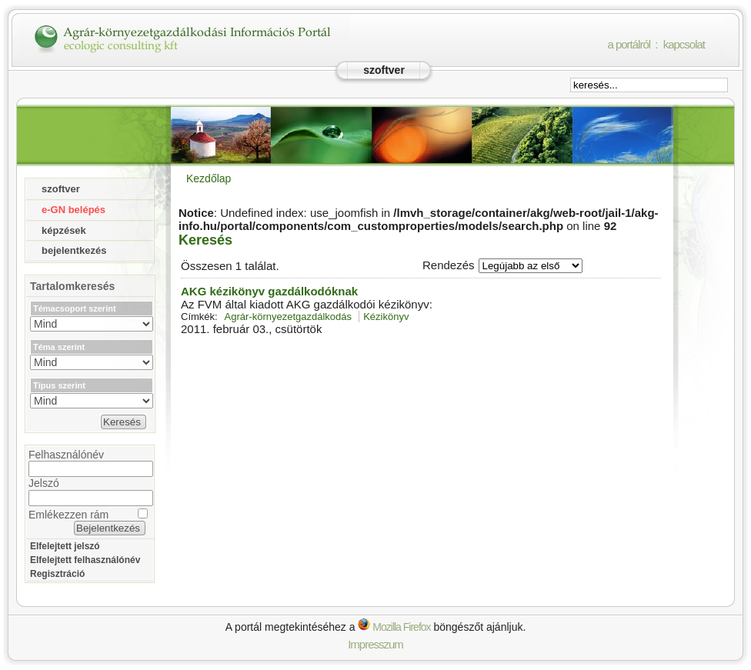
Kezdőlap (208, 178)
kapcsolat (684, 44)
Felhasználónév (66, 454)
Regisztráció (57, 573)
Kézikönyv (386, 316)
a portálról (628, 44)
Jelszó (43, 483)
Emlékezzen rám (68, 514)
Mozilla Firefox (394, 627)
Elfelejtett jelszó (65, 546)
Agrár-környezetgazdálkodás (288, 316)
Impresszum (375, 644)
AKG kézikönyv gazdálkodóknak (269, 291)
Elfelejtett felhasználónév (85, 560)
